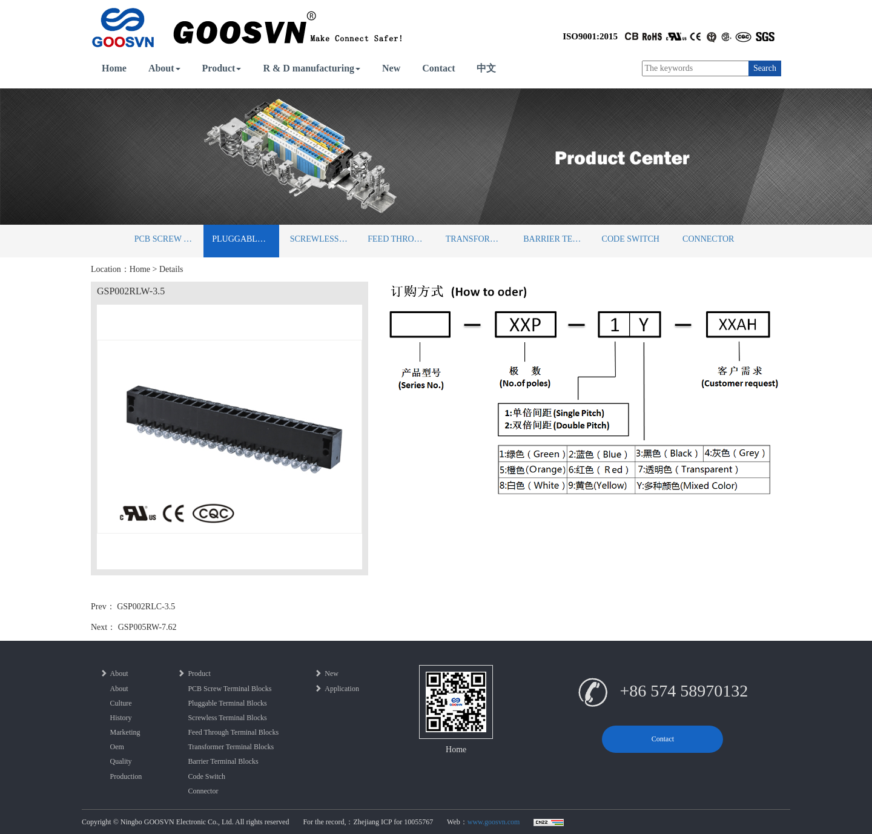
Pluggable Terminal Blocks (245, 238)
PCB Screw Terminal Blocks (168, 238)
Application (336, 688)
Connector (708, 238)
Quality (121, 761)
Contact (438, 68)
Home (114, 68)
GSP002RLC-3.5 (146, 606)
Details (171, 269)
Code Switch (630, 238)
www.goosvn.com (493, 822)
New (391, 68)
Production (126, 776)
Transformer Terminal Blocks (479, 238)
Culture (121, 703)
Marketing (125, 732)
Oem (117, 747)
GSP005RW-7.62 (147, 627)
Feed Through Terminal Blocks (401, 238)
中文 (486, 68)
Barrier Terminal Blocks (556, 238)
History (121, 717)
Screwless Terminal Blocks (323, 238)
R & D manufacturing (311, 68)
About (164, 68)
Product (222, 68)
